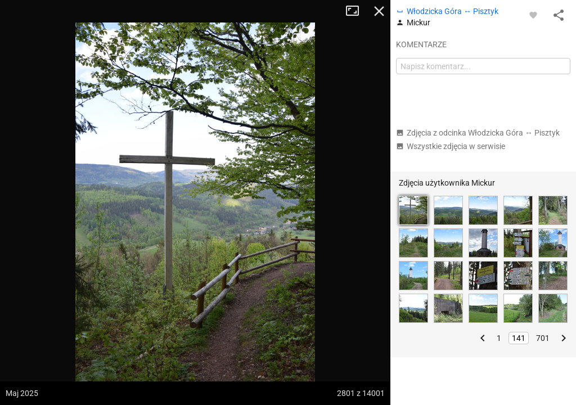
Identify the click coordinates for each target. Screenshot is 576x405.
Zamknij (379, 11)
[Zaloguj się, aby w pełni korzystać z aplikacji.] (533, 14)
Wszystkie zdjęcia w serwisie (450, 146)
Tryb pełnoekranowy (356, 11)
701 (543, 338)
